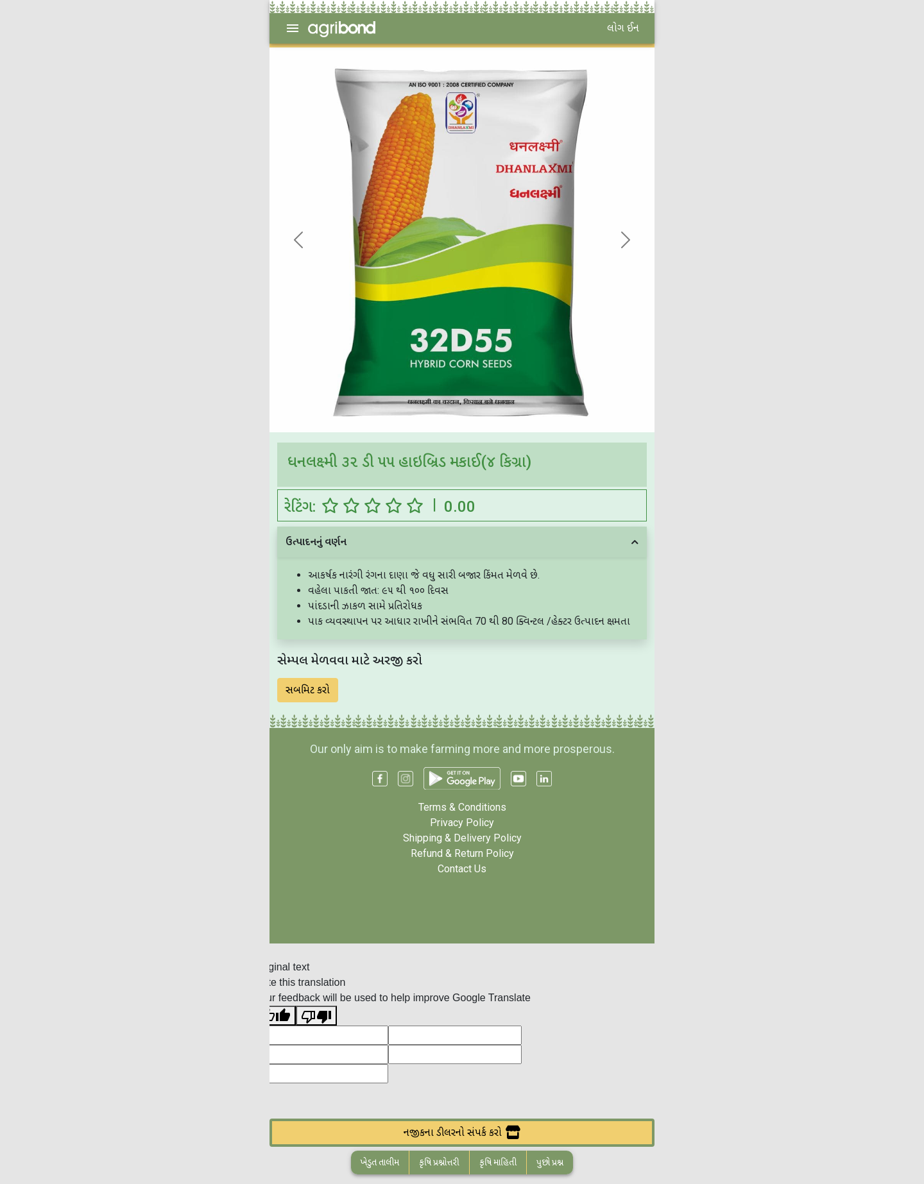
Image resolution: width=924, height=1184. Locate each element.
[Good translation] (275, 1016)
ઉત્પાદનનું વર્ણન (316, 542)
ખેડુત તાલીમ (380, 1162)
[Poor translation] (316, 1016)
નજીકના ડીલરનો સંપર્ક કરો (462, 1132)
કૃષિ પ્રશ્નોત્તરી (439, 1162)
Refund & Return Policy (462, 853)
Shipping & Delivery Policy (462, 838)
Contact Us (462, 869)
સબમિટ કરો (308, 690)
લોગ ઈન (623, 28)
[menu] (292, 28)
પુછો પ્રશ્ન (549, 1162)
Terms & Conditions (462, 807)
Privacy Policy (462, 822)
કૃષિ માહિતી (498, 1162)
